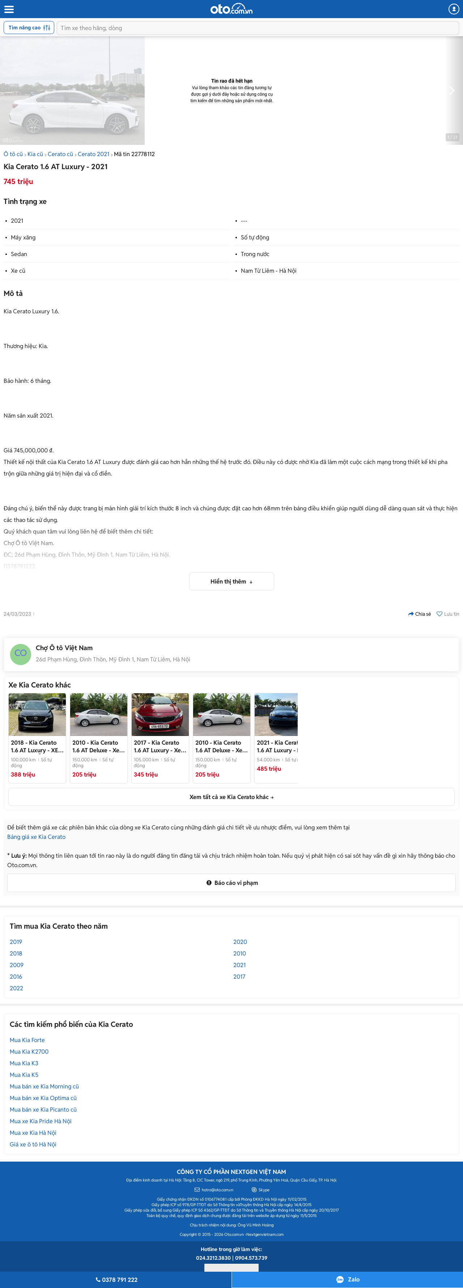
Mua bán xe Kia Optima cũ (43, 1098)
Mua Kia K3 (24, 1063)
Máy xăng (23, 237)
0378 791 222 (115, 1280)
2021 (17, 221)
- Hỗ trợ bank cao (281, 746)
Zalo (354, 1279)
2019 (16, 942)
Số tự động (255, 237)
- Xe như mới (157, 746)
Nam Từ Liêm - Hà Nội (269, 271)
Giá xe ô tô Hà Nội (33, 1144)
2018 (16, 953)
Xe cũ (18, 271)
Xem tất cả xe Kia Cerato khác (229, 797)
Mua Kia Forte (27, 1040)
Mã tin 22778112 (134, 154)
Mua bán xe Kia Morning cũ (44, 1086)
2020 (240, 942)
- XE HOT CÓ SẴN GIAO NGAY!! (36, 746)
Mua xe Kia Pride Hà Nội (41, 1121)
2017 (239, 976)
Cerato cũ (60, 154)
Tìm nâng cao (29, 27)
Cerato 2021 (93, 154)
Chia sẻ (419, 614)
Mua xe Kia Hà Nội (33, 1133)
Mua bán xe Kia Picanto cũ (43, 1109)
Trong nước (255, 254)
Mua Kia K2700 (29, 1051)
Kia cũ (35, 154)
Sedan (19, 254)
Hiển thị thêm (229, 581)
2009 (17, 965)
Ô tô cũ (13, 154)
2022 (16, 988)
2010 (239, 953)
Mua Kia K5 (24, 1075)
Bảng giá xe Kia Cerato (36, 837)
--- (244, 221)
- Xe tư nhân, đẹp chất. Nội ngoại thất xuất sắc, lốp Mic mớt (97, 746)
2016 (16, 976)
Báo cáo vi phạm (231, 883)
